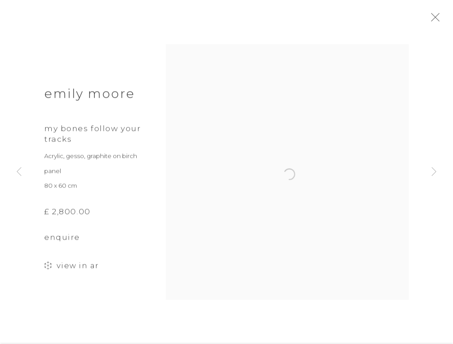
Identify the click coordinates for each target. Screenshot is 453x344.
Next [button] (434, 172)
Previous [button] (19, 172)
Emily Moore (89, 96)
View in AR (71, 269)
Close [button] (437, 20)
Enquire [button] (62, 240)
